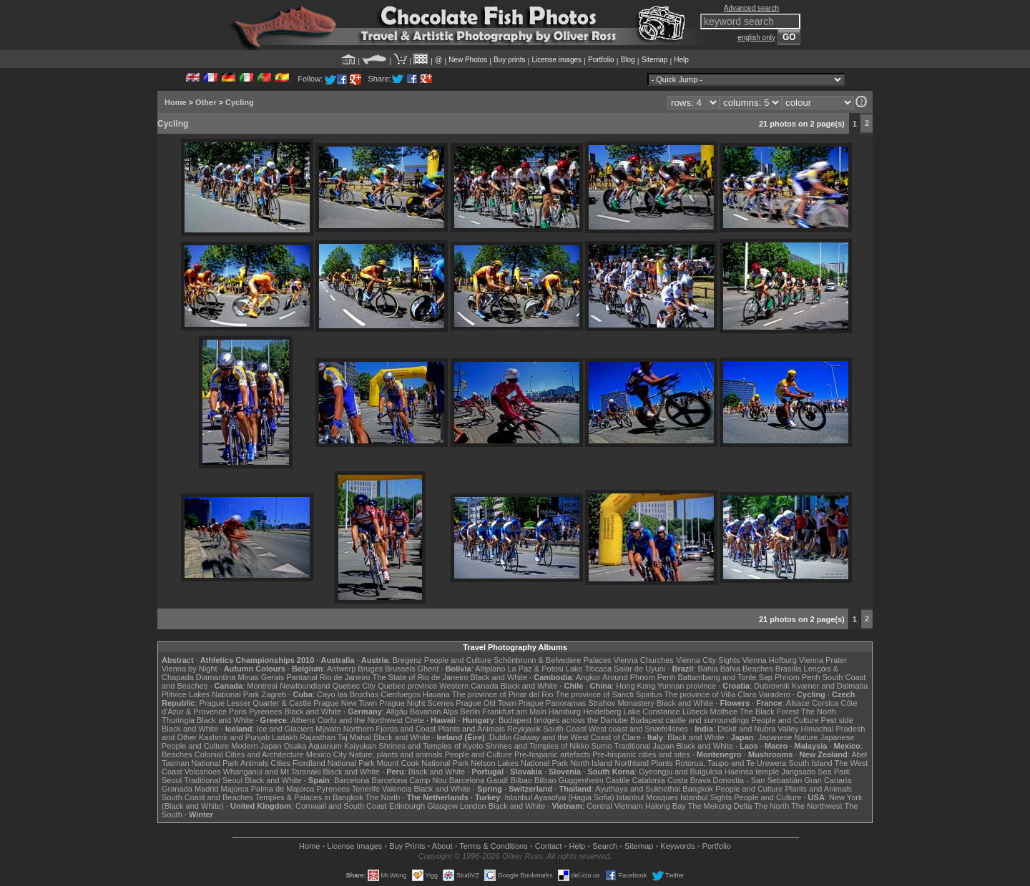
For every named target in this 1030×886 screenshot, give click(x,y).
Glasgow (442, 806)
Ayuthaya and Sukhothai (637, 788)
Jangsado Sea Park (815, 771)
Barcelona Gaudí (479, 780)
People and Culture (457, 660)
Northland (632, 763)
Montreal (262, 685)
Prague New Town (345, 703)
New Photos (467, 60)
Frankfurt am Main (514, 711)
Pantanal (301, 677)
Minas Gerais (260, 677)
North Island (591, 763)
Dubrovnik (772, 685)
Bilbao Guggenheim (569, 780)
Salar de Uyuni (639, 668)
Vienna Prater (823, 660)
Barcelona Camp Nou (409, 780)
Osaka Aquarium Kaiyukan (330, 746)
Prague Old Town (486, 703)
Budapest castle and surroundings (689, 720)
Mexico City (326, 754)
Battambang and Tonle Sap (724, 677)
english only (756, 37)
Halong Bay (665, 806)
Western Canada (468, 685)
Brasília (788, 668)
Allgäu (397, 711)
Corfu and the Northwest (360, 720)
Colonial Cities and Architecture (249, 754)
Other (205, 102)
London (473, 806)
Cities (280, 763)
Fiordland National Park (334, 763)
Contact (548, 846)
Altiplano (490, 668)
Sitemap (655, 60)
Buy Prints (407, 846)
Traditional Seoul (213, 780)
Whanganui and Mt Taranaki (272, 771)
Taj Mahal (354, 737)
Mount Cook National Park (423, 763)
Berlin (470, 711)
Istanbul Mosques (647, 797)
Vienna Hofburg (769, 660)
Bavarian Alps (434, 711)
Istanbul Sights (706, 797)
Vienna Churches (644, 660)
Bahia (708, 668)
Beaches (177, 754)
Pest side (837, 720)
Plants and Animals (471, 728)
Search (604, 846)
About (442, 846)
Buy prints (509, 60)
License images (557, 60)
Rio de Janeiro (345, 677)
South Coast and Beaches (207, 797)
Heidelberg (602, 711)
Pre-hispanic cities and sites (641, 754)
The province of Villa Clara (710, 694)
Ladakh (285, 737)
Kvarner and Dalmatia (830, 685)
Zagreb (273, 694)
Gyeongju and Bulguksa (680, 771)
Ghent (428, 668)
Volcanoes (203, 771)
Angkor (588, 677)
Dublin (500, 737)
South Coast (565, 728)
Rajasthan (317, 737)
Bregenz (407, 660)
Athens (302, 720)
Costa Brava (689, 780)
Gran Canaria (827, 780)
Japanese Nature (788, 737)
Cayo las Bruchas (347, 694)
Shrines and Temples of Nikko (537, 746)
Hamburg (565, 711)
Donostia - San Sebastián (758, 780)
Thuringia (178, 720)
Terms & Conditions (493, 846)
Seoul (172, 780)
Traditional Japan (644, 746)
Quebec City (354, 685)
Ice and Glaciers (285, 728)
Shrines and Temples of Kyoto (430, 746)
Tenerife (366, 788)
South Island (811, 763)
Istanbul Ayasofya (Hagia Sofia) (559, 797)
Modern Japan (256, 746)
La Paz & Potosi (536, 668)
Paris (238, 711)
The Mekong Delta (720, 806)
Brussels (400, 668)
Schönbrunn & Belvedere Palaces (553, 660)
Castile (618, 780)
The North (818, 711)
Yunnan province (686, 685)
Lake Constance (651, 711)
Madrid (207, 788)
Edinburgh (407, 806)
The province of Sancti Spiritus (609, 694)
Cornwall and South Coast (341, 806)
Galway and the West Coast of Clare (577, 737)
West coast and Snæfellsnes (638, 728)
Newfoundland (305, 685)
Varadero (774, 694)
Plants (662, 763)
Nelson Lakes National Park (519, 763)
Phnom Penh (797, 677)
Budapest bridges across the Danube (563, 720)
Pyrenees (265, 711)
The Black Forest (769, 711)
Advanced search (751, 8)
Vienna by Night (189, 668)
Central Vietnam (615, 806)
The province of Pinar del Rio (503, 694)
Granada (177, 788)
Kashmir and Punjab (234, 737)
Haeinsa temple (752, 771)
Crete (414, 720)
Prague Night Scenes (416, 703)
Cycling (239, 102)
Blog (628, 60)
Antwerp (341, 668)
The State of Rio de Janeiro (421, 677)
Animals (254, 763)
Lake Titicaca (589, 668)
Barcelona (352, 780)
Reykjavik (524, 728)
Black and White (499, 677)
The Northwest (817, 806)
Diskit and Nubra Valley (758, 728)
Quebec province (407, 685)
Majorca (235, 788)
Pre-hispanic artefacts (552, 754)
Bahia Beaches (746, 668)
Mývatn (327, 728)
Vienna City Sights (708, 660)
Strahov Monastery (621, 703)
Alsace (798, 703)
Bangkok (697, 788)
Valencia (396, 788)
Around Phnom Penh (638, 677)
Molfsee (724, 711)
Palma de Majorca (283, 788)
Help (681, 60)
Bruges (370, 668)
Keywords (677, 846)
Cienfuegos (401, 694)
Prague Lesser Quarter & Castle (256, 703)
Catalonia (648, 780)
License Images (354, 846)
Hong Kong (635, 685)
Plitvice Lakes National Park (210, 694)
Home (176, 102)
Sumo (602, 746)
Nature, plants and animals (396, 754)
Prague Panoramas (553, 703)
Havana (436, 694)
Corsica (825, 703)
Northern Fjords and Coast (389, 728)
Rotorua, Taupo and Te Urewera (731, 763)
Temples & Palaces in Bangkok (309, 797)
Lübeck (694, 711)
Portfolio (601, 60)
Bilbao (521, 780)
